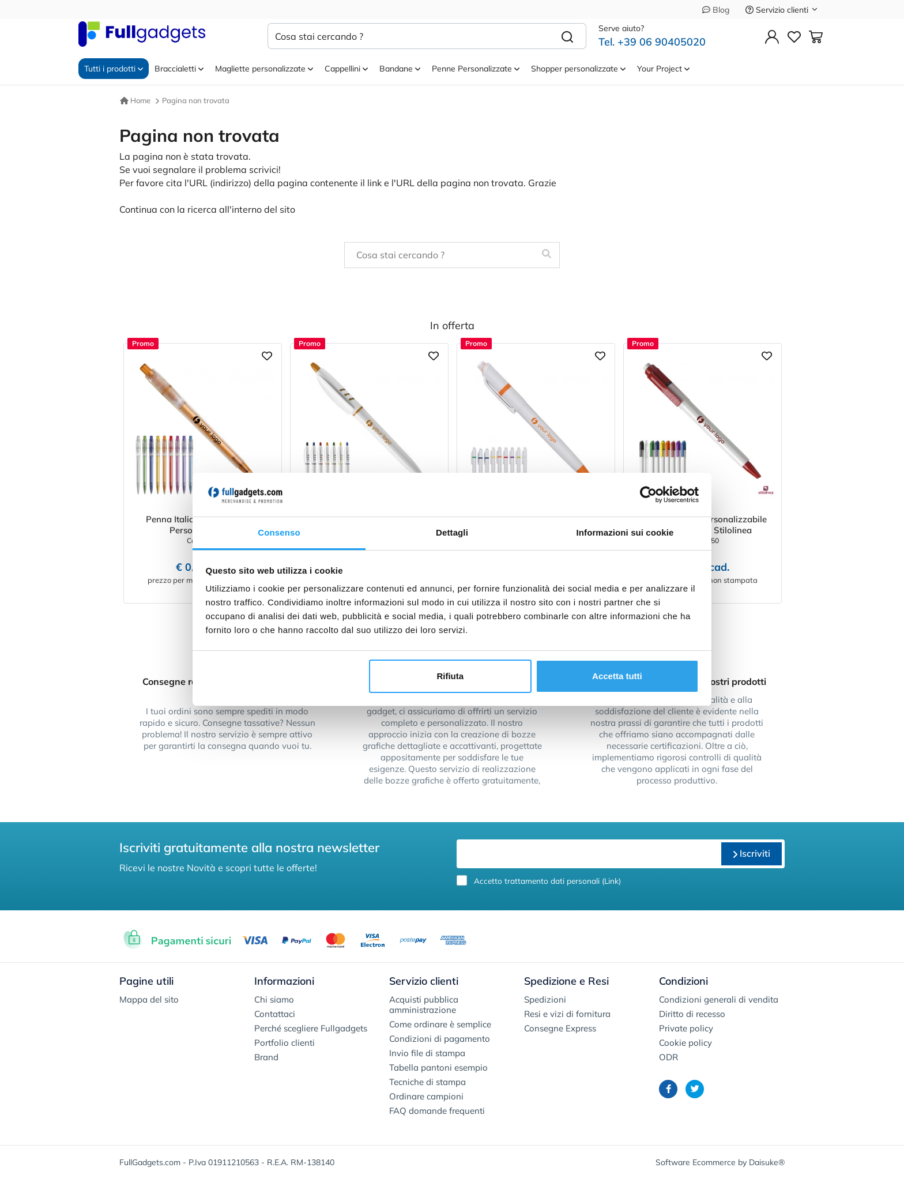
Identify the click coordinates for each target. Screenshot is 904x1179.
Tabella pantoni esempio (438, 1067)
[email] (587, 853)
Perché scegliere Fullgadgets (310, 1028)
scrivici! (265, 169)
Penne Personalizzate (475, 68)
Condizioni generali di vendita (718, 999)
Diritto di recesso (692, 1013)
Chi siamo (274, 999)
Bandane (399, 68)
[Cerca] (567, 36)
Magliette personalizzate (264, 68)
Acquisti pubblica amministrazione (423, 1004)
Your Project (663, 68)
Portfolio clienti (284, 1042)
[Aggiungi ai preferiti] (266, 355)
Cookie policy (685, 1042)
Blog (715, 9)
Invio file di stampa (427, 1053)
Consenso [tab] (279, 532)
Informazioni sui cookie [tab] (625, 532)
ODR (668, 1057)
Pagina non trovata (195, 100)
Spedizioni (545, 999)
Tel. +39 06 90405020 (652, 41)
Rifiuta (450, 676)
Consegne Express (560, 1028)
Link (611, 881)
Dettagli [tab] (452, 532)
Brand (266, 1057)
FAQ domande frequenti (437, 1110)
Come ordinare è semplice (440, 1024)
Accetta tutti (617, 676)
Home (135, 100)
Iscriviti (751, 853)
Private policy (686, 1028)
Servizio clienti (782, 10)
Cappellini (346, 68)
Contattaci (274, 1013)
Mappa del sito (149, 999)
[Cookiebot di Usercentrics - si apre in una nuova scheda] (648, 494)
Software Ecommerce (696, 1162)
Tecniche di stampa (427, 1081)
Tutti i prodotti (113, 68)
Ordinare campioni (426, 1096)
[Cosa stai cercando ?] (408, 36)
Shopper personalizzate (578, 68)
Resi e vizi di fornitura (567, 1013)
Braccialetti (179, 68)
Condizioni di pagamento (439, 1038)
